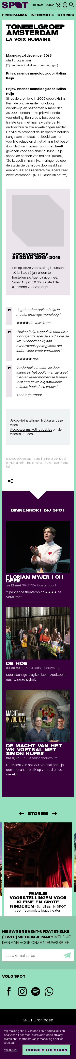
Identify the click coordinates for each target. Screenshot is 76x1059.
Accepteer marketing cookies (31, 429)
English (49, 4)
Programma (14, 15)
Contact (38, 4)
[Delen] (10, 481)
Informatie (42, 15)
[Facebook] (8, 992)
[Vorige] (21, 813)
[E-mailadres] (38, 955)
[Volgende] (55, 813)
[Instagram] (22, 992)
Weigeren (10, 1050)
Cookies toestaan (46, 1049)
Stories (65, 15)
